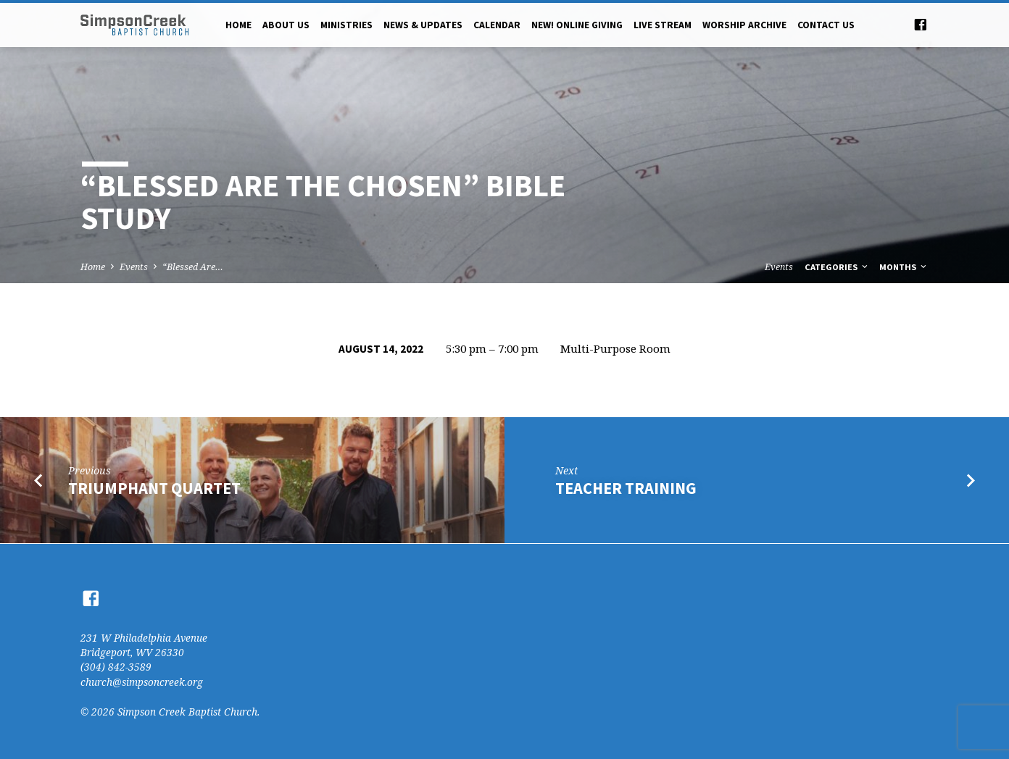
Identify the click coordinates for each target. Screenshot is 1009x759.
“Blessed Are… (192, 267)
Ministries (346, 25)
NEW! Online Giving (577, 25)
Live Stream (663, 25)
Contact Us (826, 25)
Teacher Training (626, 488)
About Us (286, 25)
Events (134, 267)
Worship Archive (744, 25)
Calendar (496, 25)
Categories (837, 266)
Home (238, 25)
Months (904, 266)
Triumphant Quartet (154, 488)
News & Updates (422, 25)
